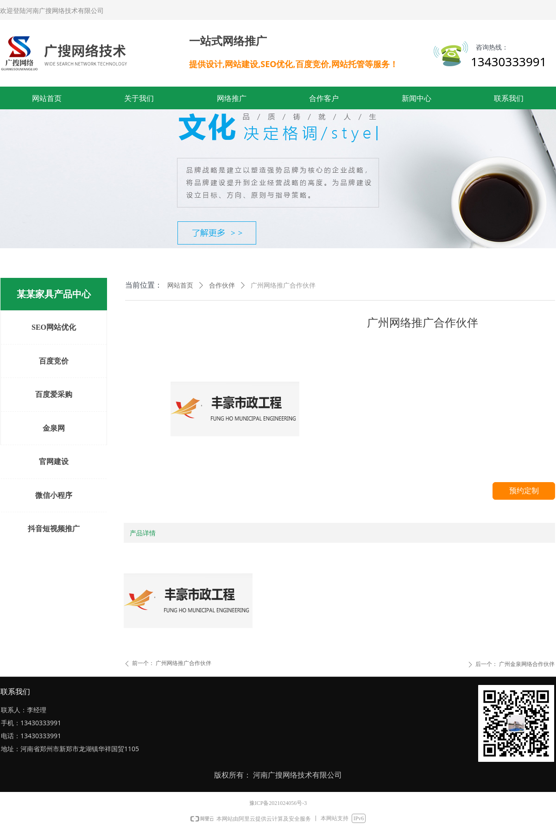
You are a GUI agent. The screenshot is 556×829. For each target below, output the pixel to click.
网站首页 (180, 285)
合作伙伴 (222, 285)
